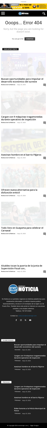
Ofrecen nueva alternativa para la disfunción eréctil (19, 191)
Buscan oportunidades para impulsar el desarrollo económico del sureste (22, 80)
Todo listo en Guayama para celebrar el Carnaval (22, 229)
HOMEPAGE (29, 39)
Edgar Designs (34, 425)
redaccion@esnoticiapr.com (27, 316)
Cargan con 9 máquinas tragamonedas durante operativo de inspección (21, 118)
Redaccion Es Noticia (8, 84)
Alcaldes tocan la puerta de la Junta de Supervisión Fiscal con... (21, 267)
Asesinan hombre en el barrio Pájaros (21, 154)
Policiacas (18, 360)
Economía (17, 349)
